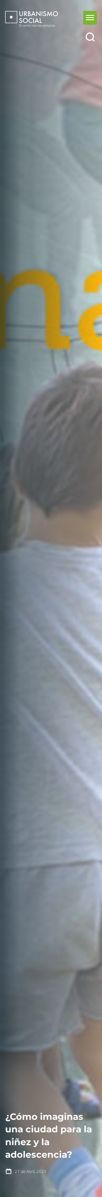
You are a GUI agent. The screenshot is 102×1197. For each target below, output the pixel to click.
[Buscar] (90, 37)
